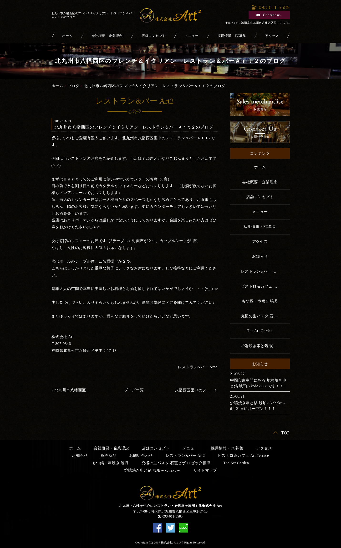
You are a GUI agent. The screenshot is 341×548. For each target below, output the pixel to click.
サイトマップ (205, 470)
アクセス (272, 36)
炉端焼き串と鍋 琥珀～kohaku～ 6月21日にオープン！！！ (260, 406)
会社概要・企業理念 (107, 36)
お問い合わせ (141, 455)
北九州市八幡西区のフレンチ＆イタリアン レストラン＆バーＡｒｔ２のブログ (154, 86)
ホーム (67, 36)
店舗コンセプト (154, 36)
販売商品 (108, 455)
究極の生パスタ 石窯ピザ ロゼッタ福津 (265, 316)
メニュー (191, 36)
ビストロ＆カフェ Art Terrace (265, 286)
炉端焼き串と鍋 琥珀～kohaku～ (265, 346)
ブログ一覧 (134, 390)
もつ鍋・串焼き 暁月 (260, 301)
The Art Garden (260, 331)
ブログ (74, 86)
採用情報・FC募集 (232, 36)
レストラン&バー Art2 (197, 367)
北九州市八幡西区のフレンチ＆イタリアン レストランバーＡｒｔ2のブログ (74, 390)
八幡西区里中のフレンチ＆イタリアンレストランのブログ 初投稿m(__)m (194, 390)
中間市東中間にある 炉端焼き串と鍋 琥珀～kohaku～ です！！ (258, 383)
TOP (285, 433)
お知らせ (260, 256)
